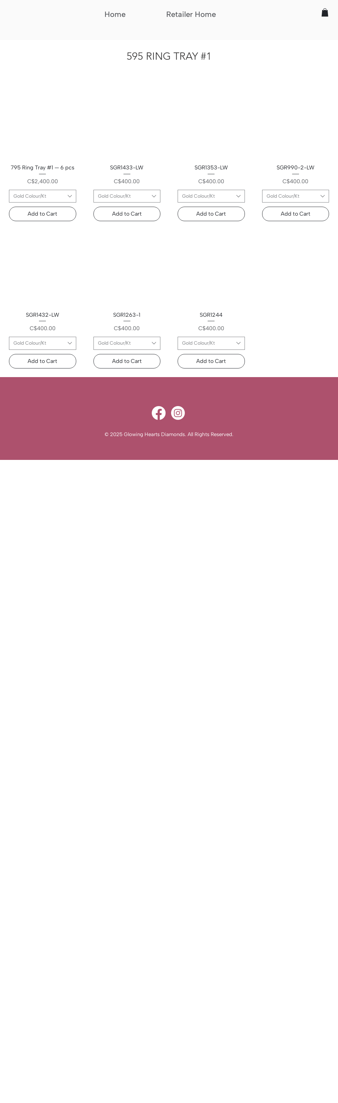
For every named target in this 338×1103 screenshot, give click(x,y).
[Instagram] (178, 413)
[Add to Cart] (42, 214)
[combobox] (42, 196)
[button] (324, 12)
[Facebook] (159, 413)
